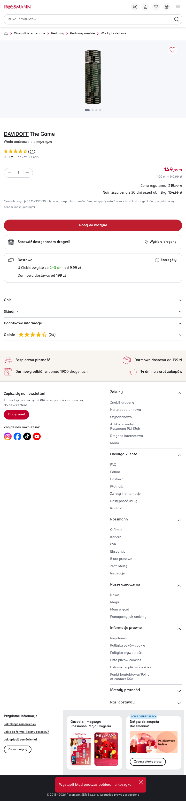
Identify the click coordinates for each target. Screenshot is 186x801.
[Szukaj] (177, 19)
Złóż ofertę (118, 566)
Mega (114, 602)
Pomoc (115, 472)
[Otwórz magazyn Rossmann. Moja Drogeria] (106, 749)
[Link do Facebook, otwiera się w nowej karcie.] (17, 436)
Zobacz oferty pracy (148, 761)
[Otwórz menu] (177, 7)
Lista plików (125, 660)
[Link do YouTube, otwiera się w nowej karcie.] (37, 436)
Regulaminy (119, 638)
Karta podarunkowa (125, 410)
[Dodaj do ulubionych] (172, 50)
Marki (114, 443)
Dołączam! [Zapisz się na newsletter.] (16, 414)
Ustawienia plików (130, 667)
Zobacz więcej (17, 749)
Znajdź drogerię (122, 402)
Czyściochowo (121, 417)
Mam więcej (119, 609)
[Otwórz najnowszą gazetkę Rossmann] (80, 749)
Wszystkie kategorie (29, 33)
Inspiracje (117, 573)
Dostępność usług (123, 501)
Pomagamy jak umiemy (128, 616)
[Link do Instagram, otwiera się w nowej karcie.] (8, 436)
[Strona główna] (6, 33)
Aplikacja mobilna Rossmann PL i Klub (125, 426)
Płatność (117, 486)
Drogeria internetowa (126, 436)
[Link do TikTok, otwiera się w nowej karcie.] (27, 436)
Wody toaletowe (113, 33)
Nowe (114, 595)
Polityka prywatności (126, 653)
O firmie (116, 530)
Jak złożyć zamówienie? (20, 724)
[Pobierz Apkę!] (135, 7)
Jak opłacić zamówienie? (20, 739)
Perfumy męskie (82, 33)
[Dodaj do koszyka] (93, 225)
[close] (141, 782)
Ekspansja (117, 551)
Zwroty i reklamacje (125, 494)
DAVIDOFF (16, 134)
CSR (113, 544)
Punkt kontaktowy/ (129, 677)
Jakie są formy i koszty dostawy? (26, 732)
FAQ (113, 464)
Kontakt (116, 508)
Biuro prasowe (121, 559)
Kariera (115, 537)
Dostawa (117, 479)
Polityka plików (127, 645)
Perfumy (57, 33)
